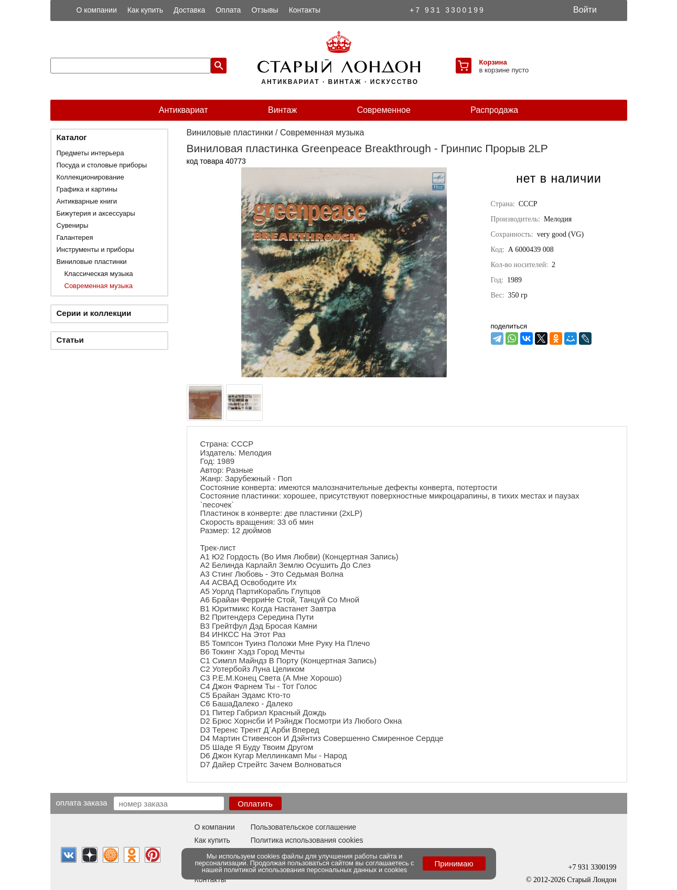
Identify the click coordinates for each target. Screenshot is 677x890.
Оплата (228, 10)
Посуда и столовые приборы (102, 165)
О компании (97, 10)
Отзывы (264, 10)
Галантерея (75, 237)
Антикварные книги (87, 201)
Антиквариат (183, 109)
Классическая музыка (99, 274)
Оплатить (255, 803)
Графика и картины (87, 189)
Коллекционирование (90, 177)
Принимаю (453, 863)
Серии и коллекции (94, 313)
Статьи (70, 339)
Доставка (189, 10)
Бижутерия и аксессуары (96, 213)
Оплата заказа (82, 802)
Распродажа (494, 109)
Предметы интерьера (90, 153)
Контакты (304, 10)
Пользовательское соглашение (304, 827)
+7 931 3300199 (447, 10)
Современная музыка (99, 286)
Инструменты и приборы (95, 249)
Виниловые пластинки (92, 262)
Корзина (493, 62)
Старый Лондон (591, 880)
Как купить (145, 10)
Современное (384, 109)
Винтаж (282, 109)
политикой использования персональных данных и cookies (315, 870)
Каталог (72, 137)
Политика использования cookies (307, 840)
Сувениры (73, 225)
